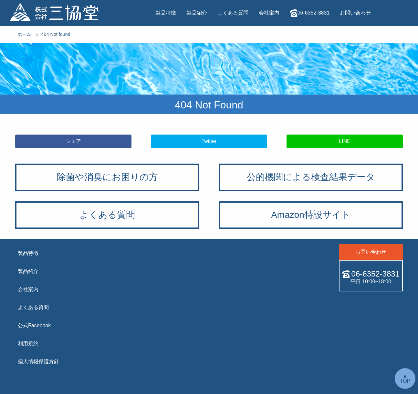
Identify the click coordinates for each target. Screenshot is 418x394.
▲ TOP (405, 378)
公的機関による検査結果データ (311, 177)
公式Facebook (34, 325)
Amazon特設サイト (310, 215)
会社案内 (269, 12)
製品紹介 (196, 12)
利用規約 (28, 343)
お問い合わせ (355, 12)
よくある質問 (232, 12)
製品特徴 (165, 12)
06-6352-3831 (310, 13)
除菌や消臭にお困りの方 (107, 177)
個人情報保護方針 (38, 361)
